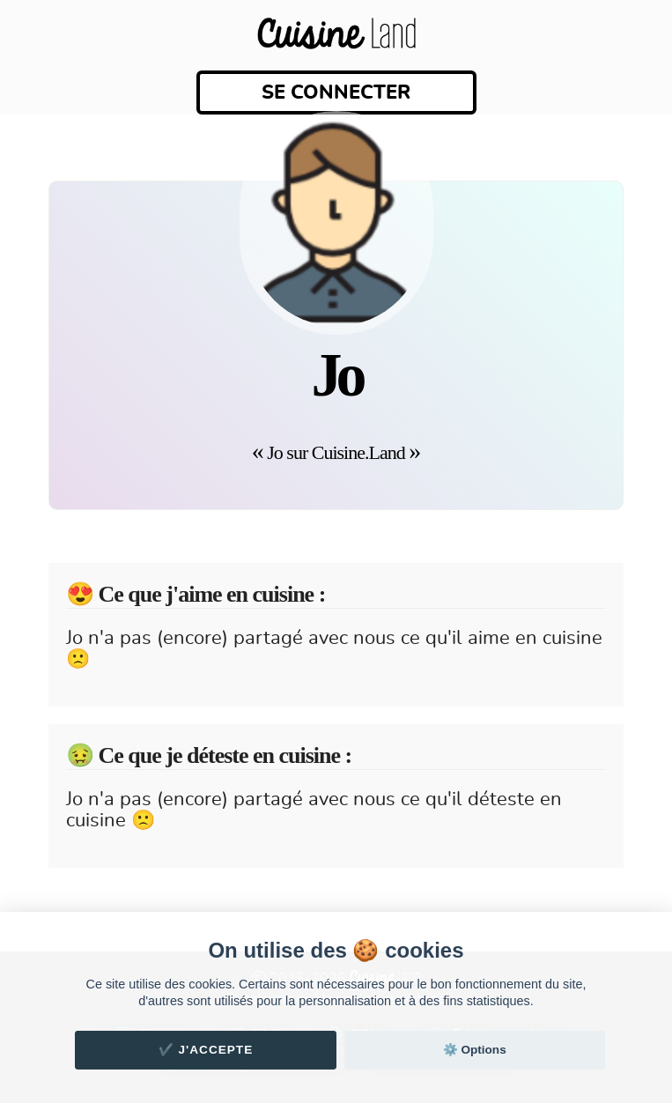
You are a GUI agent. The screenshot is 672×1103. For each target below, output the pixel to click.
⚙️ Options (474, 1049)
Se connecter (336, 92)
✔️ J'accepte (206, 1049)
